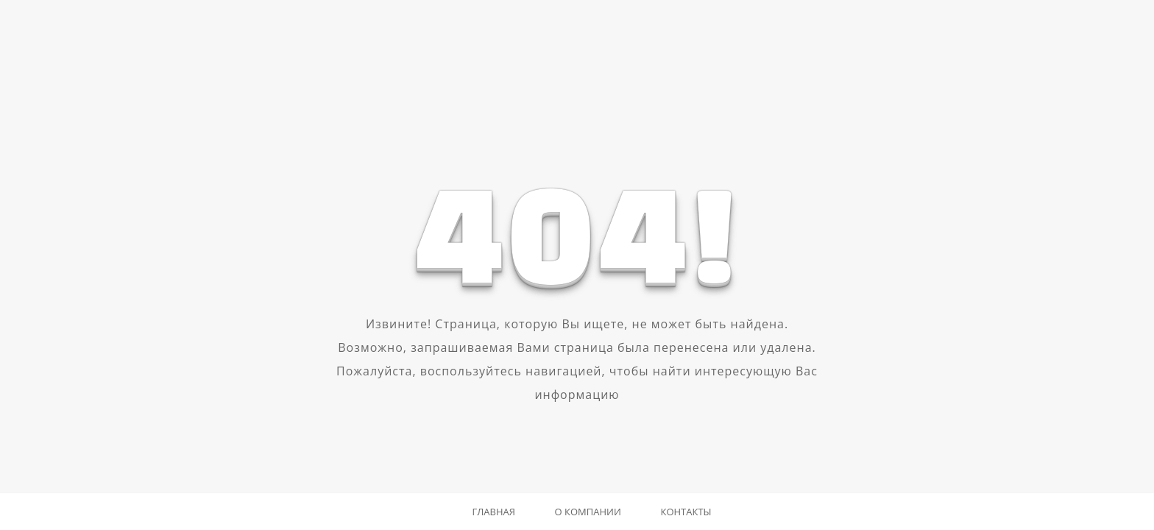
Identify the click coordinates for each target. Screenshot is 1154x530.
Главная (493, 511)
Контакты (685, 511)
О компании (588, 511)
